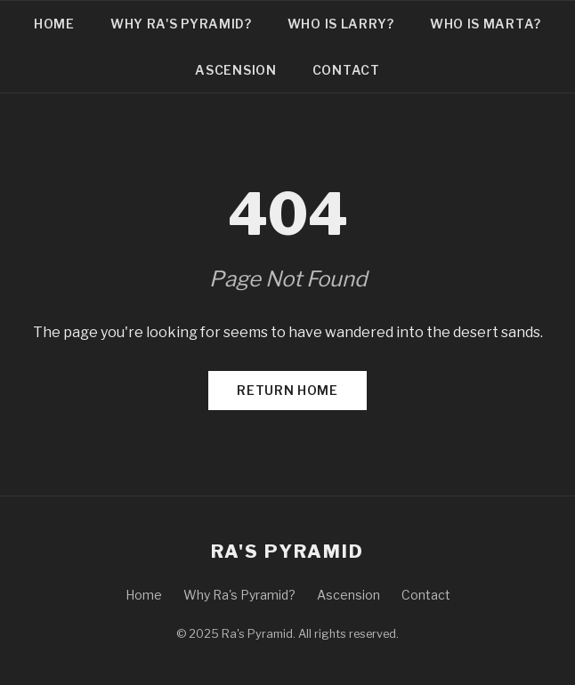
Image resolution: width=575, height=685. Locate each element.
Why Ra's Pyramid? (181, 23)
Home (54, 23)
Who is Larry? (341, 23)
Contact (346, 69)
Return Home (287, 390)
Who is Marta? (485, 23)
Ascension (235, 69)
